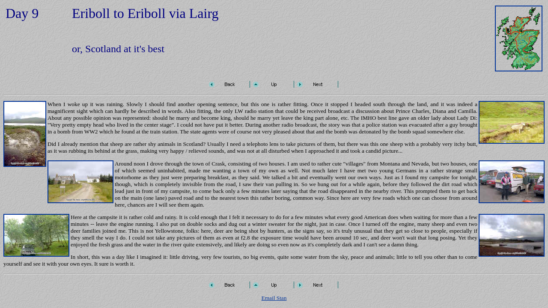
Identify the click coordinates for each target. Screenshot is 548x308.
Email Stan (274, 298)
